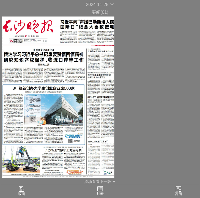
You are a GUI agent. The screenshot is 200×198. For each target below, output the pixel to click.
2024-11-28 (100, 4)
